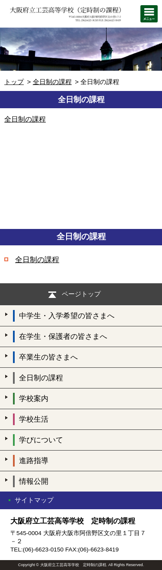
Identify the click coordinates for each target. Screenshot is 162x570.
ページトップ (81, 294)
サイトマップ (34, 500)
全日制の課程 (52, 81)
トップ (14, 81)
